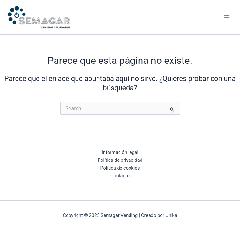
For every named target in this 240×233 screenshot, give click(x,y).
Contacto (120, 176)
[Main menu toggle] (227, 17)
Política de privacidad (120, 160)
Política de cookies (120, 168)
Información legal (120, 152)
